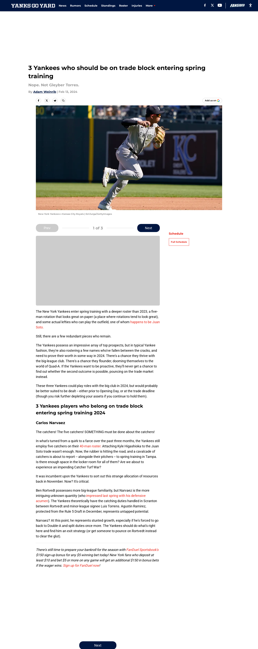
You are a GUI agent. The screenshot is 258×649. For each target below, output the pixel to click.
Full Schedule (179, 241)
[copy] (63, 100)
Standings (108, 5)
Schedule (90, 5)
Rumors (75, 5)
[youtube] (220, 5)
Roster (123, 5)
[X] (212, 5)
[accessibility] (250, 5)
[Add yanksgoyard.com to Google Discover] (212, 100)
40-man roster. (90, 446)
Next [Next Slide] (148, 228)
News (62, 5)
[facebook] (205, 5)
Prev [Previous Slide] (47, 228)
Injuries (137, 5)
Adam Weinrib (44, 92)
